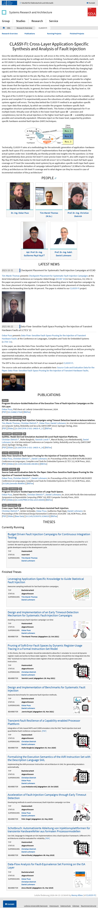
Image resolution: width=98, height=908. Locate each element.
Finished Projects (77, 33)
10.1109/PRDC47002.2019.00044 (29, 499)
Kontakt (92, 3)
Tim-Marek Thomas (11, 275)
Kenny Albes (77, 895)
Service (53, 21)
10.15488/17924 (15, 412)
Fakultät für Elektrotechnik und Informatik (37, 3)
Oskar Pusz (7, 335)
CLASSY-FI (43, 28)
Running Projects (54, 33)
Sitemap (75, 906)
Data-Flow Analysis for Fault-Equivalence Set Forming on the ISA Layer (46, 865)
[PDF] (44, 731)
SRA (6, 27)
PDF (4, 412)
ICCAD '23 (61, 279)
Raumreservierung (88, 906)
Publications (30, 33)
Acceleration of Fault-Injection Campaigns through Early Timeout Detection (47, 796)
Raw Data (19, 516)
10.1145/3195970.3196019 (37, 516)
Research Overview (24, 28)
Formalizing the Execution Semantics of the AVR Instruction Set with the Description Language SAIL (49, 758)
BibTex (27, 412)
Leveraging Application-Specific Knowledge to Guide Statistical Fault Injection (46, 580)
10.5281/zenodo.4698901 (13, 483)
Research (37, 21)
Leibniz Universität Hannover (36, 906)
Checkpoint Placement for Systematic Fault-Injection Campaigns (58, 275)
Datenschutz (65, 906)
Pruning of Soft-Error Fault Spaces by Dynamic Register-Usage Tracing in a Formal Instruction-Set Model (45, 647)
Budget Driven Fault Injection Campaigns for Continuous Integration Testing (49, 535)
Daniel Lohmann (58, 423)
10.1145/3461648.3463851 (27, 463)
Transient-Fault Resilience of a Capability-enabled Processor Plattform (44, 722)
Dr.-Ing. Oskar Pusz (20, 212)
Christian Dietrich (28, 423)
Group (6, 21)
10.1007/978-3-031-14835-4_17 (29, 428)
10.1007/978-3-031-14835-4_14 (29, 447)
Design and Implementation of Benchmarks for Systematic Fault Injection (46, 688)
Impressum (54, 906)
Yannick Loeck (41, 439)
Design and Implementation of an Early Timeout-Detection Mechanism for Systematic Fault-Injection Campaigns (43, 613)
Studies (20, 21)
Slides (10, 428)
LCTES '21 (6, 341)
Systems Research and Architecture (30, 12)
